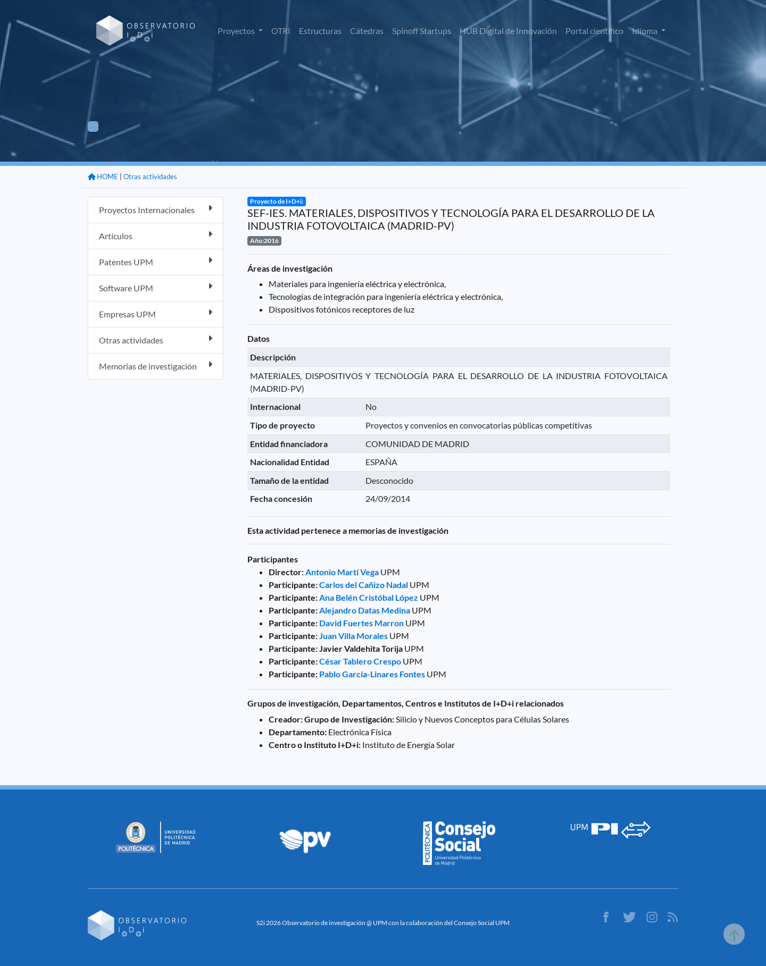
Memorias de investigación (155, 365)
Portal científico (594, 31)
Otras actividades (150, 176)
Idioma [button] (645, 31)
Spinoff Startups (421, 31)
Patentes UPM (155, 261)
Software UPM (155, 287)
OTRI (280, 31)
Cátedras (367, 31)
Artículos (155, 235)
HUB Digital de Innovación (508, 31)
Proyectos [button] (237, 31)
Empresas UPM (155, 313)
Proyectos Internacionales (155, 209)
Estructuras (320, 31)
